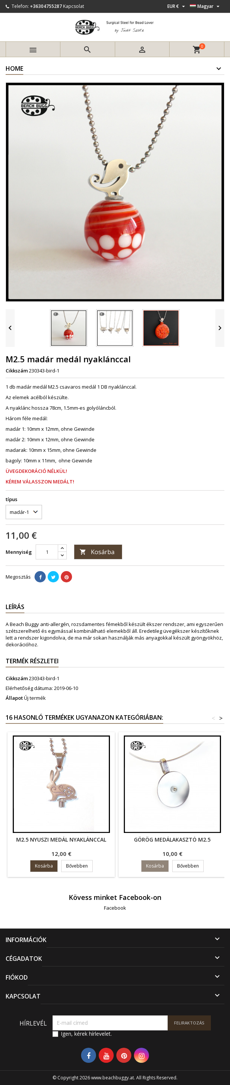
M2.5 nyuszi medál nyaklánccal (61, 839)
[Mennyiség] (47, 551)
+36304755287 (46, 6)
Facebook (115, 907)
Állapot (14, 697)
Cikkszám (17, 370)
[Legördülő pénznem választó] (177, 6)
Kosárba (97, 552)
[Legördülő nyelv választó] (205, 6)
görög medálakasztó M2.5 (172, 839)
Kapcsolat (73, 6)
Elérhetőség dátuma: (29, 688)
